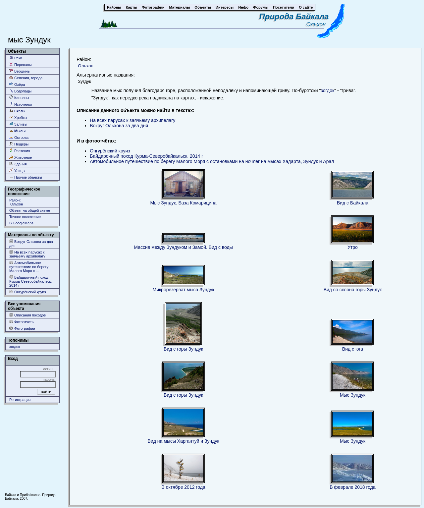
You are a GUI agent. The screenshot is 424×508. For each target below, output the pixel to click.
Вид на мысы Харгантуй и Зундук (183, 441)
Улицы (17, 170)
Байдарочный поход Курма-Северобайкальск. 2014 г (30, 281)
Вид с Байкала (352, 202)
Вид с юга (352, 349)
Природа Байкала (294, 16)
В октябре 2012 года (183, 487)
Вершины (19, 71)
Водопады (20, 91)
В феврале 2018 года (353, 487)
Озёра (17, 84)
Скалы (17, 111)
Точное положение (25, 217)
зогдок (14, 347)
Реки (15, 58)
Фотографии (22, 328)
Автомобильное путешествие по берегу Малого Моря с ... (28, 266)
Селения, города (25, 78)
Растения (19, 150)
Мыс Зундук (352, 395)
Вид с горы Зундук (183, 349)
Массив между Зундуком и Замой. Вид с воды (183, 247)
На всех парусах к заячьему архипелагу (27, 254)
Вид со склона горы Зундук (353, 289)
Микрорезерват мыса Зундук (183, 289)
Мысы (17, 131)
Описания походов (27, 315)
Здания (17, 164)
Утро (352, 247)
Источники (20, 104)
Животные (20, 157)
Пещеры (18, 144)
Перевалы (20, 64)
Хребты (18, 117)
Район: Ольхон (16, 202)
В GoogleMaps (21, 223)
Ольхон (317, 24)
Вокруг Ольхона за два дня (31, 243)
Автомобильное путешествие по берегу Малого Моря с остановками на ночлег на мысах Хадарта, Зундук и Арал (212, 161)
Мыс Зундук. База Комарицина (183, 202)
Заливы (18, 124)
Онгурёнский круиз (27, 292)
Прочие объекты (25, 177)
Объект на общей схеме (29, 210)
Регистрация (19, 400)
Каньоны (19, 97)
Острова (18, 137)
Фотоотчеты (21, 321)
